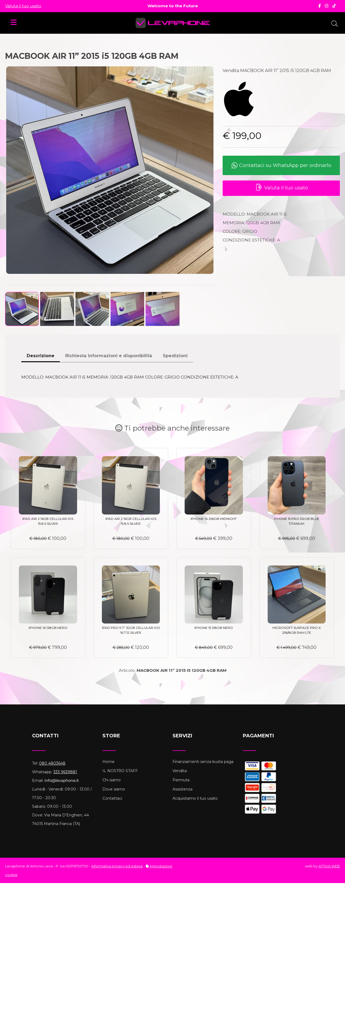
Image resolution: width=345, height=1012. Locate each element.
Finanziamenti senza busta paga (202, 761)
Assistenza (182, 789)
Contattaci (112, 798)
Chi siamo (111, 780)
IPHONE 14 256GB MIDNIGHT (214, 519)
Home (108, 761)
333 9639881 (65, 771)
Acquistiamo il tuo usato (195, 798)
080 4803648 (52, 763)
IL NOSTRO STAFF (120, 770)
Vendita (179, 770)
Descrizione (40, 355)
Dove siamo (113, 789)
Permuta (180, 780)
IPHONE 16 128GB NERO (48, 628)
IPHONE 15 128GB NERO (213, 628)
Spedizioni (175, 355)
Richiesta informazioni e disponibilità (108, 355)
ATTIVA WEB (329, 866)
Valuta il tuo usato (23, 5)
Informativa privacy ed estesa (117, 866)
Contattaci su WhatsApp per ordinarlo (281, 165)
